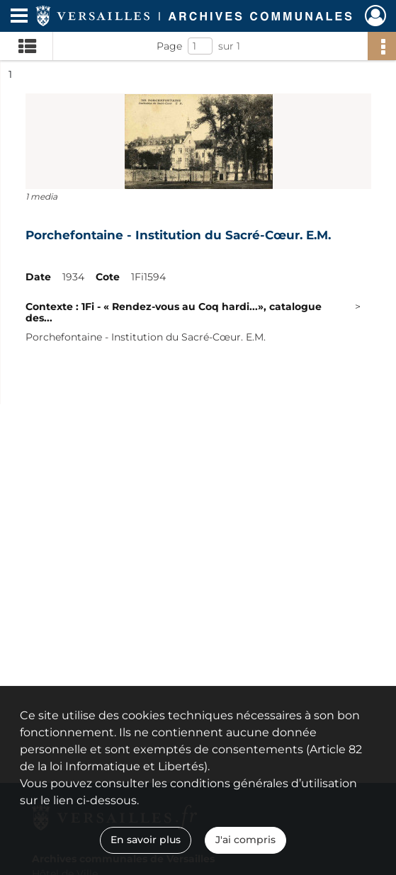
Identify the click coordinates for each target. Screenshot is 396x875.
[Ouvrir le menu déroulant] (19, 16)
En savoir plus (146, 839)
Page (169, 46)
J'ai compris (245, 839)
